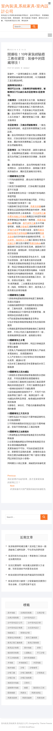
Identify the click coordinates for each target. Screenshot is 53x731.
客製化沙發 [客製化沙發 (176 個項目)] (25, 633)
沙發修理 (24, 226)
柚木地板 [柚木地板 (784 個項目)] (11, 668)
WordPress (30, 727)
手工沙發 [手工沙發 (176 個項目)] (40, 653)
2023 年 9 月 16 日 (16, 50)
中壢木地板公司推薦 (17, 216)
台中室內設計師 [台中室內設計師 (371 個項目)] (34, 623)
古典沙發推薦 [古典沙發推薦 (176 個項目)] (13, 618)
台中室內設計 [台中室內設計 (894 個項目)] (29, 618)
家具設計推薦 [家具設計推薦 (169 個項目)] (13, 648)
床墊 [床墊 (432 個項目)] (39, 648)
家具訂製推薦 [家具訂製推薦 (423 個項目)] (33, 643)
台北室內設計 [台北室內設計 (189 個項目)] (33, 628)
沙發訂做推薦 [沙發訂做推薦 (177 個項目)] (26, 678)
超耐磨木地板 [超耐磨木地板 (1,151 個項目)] (13, 688)
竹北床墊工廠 (39, 213)
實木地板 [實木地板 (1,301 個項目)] (28, 648)
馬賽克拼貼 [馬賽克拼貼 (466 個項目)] (36, 693)
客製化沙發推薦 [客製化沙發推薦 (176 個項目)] (14, 638)
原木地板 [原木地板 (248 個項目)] (11, 613)
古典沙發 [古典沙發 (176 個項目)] (40, 613)
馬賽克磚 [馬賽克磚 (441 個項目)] (40, 698)
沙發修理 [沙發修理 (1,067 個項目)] (33, 668)
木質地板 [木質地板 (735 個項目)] (37, 663)
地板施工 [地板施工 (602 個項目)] (11, 633)
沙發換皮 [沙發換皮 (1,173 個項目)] (40, 673)
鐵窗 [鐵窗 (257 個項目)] (26, 688)
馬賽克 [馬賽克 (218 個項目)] (23, 693)
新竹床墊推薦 (20, 233)
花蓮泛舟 (11, 243)
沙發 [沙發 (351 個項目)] (22, 668)
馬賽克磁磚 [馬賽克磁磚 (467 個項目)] (27, 698)
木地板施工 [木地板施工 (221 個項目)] (23, 663)
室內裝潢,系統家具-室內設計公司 (25, 9)
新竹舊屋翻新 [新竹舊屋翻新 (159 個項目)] (29, 658)
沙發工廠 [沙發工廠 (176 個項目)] (11, 673)
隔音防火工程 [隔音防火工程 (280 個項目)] (38, 688)
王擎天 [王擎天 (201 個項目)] (27, 683)
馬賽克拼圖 (35, 206)
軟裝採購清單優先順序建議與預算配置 (26, 575)
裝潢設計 (26, 68)
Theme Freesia (46, 723)
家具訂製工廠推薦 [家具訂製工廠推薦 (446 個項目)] (15, 643)
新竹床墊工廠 (29, 223)
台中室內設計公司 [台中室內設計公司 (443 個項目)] (15, 623)
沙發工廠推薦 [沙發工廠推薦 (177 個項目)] (26, 673)
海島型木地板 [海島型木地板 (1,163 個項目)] (13, 683)
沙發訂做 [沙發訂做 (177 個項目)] (11, 678)
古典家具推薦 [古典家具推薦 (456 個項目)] (26, 613)
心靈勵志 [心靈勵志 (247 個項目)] (28, 653)
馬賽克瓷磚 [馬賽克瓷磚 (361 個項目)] (12, 698)
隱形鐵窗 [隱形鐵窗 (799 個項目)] (11, 693)
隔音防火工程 (22, 240)
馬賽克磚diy (35, 243)
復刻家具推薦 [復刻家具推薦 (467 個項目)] (13, 653)
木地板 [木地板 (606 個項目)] (10, 663)
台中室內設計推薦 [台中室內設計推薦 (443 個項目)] (15, 628)
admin (17, 68)
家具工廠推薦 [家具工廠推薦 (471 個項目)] (31, 638)
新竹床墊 (14, 230)
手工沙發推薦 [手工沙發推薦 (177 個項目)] (13, 658)
